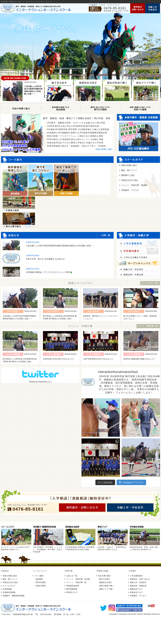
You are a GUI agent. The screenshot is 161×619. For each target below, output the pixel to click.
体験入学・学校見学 (138, 582)
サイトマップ (114, 5)
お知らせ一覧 (71, 576)
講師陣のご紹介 (128, 175)
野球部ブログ (71, 592)
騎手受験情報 (71, 589)
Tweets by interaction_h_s (40, 382)
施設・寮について (129, 170)
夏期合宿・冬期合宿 (138, 586)
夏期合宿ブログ (136, 589)
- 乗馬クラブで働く (106, 589)
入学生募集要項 (136, 576)
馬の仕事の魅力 (104, 576)
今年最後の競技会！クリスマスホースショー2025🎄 (49, 272)
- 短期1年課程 (40, 586)
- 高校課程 (38, 579)
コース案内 (39, 576)
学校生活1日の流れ (129, 180)
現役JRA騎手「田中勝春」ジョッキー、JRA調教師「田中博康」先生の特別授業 (47, 549)
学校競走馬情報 (9, 592)
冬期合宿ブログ (136, 592)
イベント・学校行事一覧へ (148, 326)
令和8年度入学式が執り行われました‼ (58, 359)
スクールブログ (9, 586)
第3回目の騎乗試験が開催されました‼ (139, 359)
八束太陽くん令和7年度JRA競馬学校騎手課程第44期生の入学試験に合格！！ (60, 246)
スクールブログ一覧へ (150, 283)
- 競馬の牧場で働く (106, 586)
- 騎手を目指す (104, 579)
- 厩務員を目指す (105, 582)
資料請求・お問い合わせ (140, 579)
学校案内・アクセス (97, 5)
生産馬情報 (7, 589)
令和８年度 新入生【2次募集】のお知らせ (45, 259)
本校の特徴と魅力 (104, 149)
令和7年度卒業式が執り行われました (98, 359)
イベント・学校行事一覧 (76, 582)
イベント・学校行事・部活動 (134, 185)
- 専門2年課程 (40, 582)
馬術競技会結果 (72, 586)
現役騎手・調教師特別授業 (14, 596)
